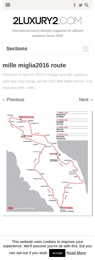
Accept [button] (57, 253)
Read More (76, 253)
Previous (15, 99)
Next (83, 99)
